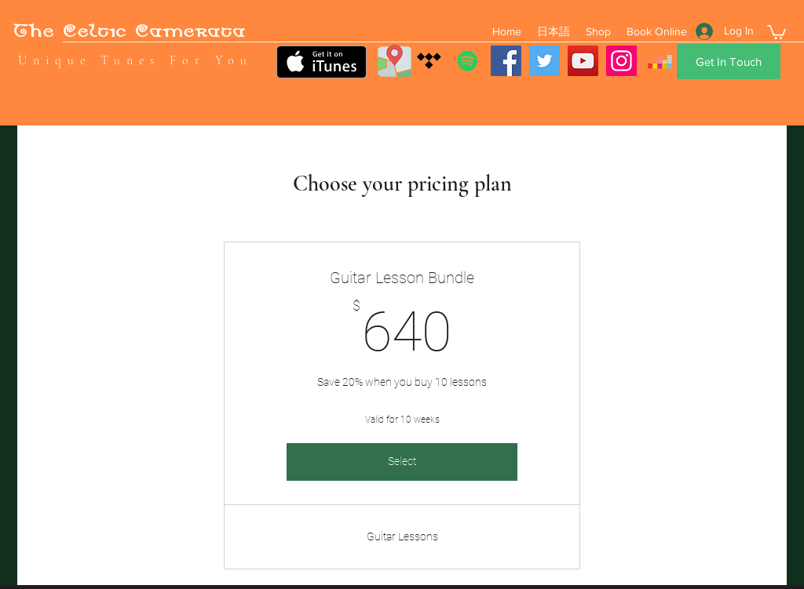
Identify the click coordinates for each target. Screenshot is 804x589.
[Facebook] (506, 60)
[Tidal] (429, 60)
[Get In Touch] (728, 61)
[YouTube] (583, 60)
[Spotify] (467, 60)
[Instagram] (621, 60)
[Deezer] (660, 60)
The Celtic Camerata (129, 33)
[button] (776, 31)
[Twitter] (544, 60)
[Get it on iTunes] (321, 61)
